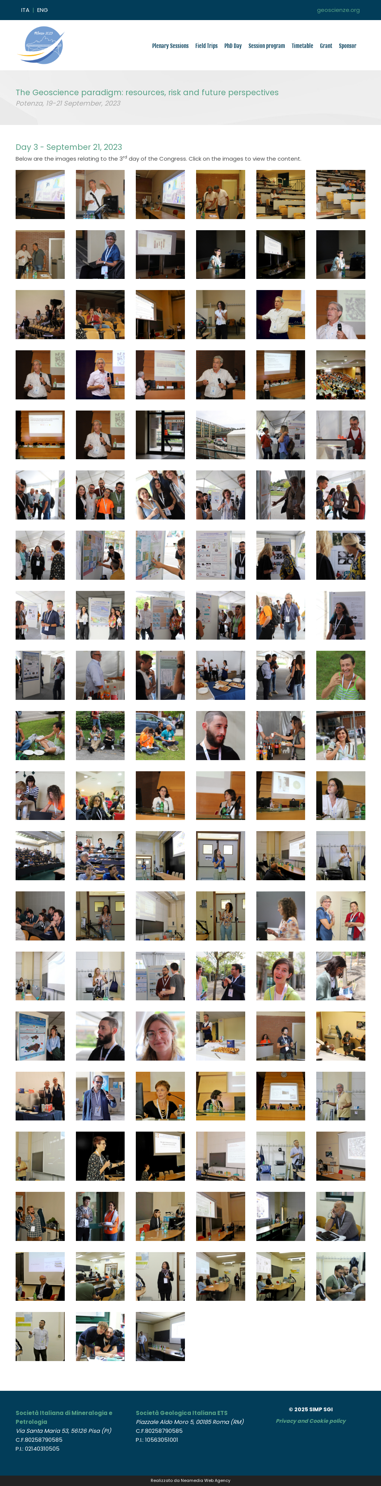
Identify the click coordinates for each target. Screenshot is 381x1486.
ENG (42, 10)
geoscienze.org (338, 10)
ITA (25, 10)
